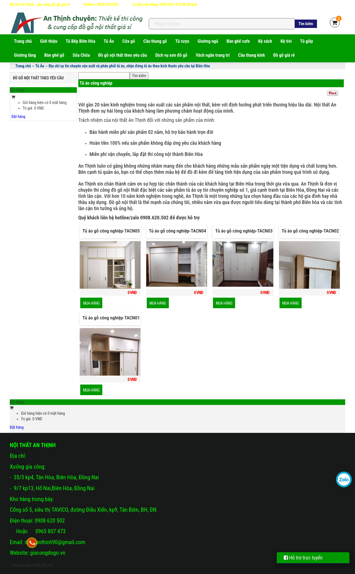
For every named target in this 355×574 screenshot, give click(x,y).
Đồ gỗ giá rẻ (284, 55)
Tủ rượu (182, 41)
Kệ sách (265, 41)
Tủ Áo (109, 41)
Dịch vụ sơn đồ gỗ (171, 55)
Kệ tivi (286, 41)
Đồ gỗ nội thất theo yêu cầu (122, 55)
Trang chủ (23, 41)
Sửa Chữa (81, 55)
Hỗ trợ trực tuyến (303, 558)
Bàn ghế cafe (238, 41)
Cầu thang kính (251, 55)
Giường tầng (25, 55)
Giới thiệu (49, 41)
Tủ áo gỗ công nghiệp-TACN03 (244, 231)
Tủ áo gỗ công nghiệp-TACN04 (177, 231)
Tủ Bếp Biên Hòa (80, 41)
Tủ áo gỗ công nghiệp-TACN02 (310, 231)
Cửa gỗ (128, 41)
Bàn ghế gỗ (54, 55)
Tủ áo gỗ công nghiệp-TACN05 (111, 231)
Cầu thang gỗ (155, 41)
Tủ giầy (306, 41)
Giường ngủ (208, 41)
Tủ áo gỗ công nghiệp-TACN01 (111, 318)
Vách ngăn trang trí (213, 55)
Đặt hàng (18, 116)
